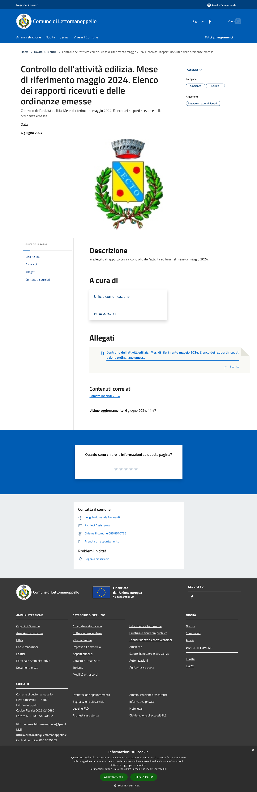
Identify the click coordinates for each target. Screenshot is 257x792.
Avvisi (190, 640)
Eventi (190, 666)
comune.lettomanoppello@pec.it (44, 724)
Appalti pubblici (83, 653)
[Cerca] (236, 21)
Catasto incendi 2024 (104, 395)
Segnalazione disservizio (88, 701)
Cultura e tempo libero (87, 633)
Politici (20, 653)
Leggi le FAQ (81, 708)
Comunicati (193, 633)
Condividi (195, 69)
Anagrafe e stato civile (87, 626)
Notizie (52, 52)
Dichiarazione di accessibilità (147, 715)
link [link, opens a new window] (165, 769)
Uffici (19, 640)
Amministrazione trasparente (148, 694)
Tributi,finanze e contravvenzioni (150, 640)
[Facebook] (202, 21)
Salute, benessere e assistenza (149, 653)
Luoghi (190, 659)
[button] (129, 785)
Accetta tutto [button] (113, 777)
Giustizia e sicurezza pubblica (148, 633)
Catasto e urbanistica (86, 660)
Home (24, 52)
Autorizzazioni (138, 660)
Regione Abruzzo (27, 5)
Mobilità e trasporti (85, 674)
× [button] (252, 750)
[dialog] (128, 769)
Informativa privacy (142, 701)
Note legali (136, 708)
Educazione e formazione (145, 626)
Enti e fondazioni (27, 647)
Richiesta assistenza (86, 715)
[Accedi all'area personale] (221, 5)
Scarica (231, 366)
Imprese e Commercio (87, 647)
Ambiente (135, 646)
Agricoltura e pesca (141, 667)
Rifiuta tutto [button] (144, 776)
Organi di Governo (28, 626)
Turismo (78, 667)
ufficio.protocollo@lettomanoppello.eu (42, 735)
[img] (64, 243)
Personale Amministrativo (33, 660)
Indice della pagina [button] (36, 244)
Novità (38, 52)
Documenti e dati (27, 667)
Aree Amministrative (29, 633)
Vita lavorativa (82, 640)
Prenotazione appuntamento (91, 694)
